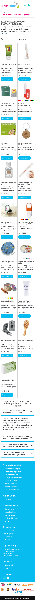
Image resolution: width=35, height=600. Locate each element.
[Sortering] (25, 39)
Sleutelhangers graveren (13, 472)
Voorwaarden (9, 599)
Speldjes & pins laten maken (14, 478)
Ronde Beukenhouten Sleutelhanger (25, 144)
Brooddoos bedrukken (12, 487)
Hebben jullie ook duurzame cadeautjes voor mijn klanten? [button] (14, 453)
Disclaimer (18, 599)
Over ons (8, 499)
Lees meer (4, 34)
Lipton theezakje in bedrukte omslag (7, 104)
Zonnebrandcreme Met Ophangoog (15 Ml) (26, 223)
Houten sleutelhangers (12, 469)
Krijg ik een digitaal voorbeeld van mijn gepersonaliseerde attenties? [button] (16, 437)
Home (3, 12)
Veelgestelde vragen (11, 518)
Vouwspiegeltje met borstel (7, 223)
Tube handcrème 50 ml (9, 64)
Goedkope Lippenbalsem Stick (25, 104)
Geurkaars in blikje (7, 301)
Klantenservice (10, 509)
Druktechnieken (10, 515)
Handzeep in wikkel (7, 380)
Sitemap (26, 599)
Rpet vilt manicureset (8, 341)
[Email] (4, 578)
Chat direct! (7, 537)
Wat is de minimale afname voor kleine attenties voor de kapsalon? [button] (16, 445)
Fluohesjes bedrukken (12, 490)
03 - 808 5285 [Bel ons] (8, 531)
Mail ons (6, 540)
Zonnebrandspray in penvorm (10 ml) (25, 183)
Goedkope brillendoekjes (5, 144)
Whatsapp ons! (8, 534)
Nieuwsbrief (9, 565)
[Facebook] (7, 578)
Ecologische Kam (24, 64)
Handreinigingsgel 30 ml (8, 183)
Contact (7, 521)
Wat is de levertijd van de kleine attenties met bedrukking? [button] (15, 411)
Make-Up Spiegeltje (7, 262)
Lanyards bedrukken (11, 475)
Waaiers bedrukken (11, 484)
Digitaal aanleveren (11, 512)
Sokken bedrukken (11, 481)
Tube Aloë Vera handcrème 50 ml (24, 302)
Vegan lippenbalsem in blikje (26, 262)
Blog (6, 568)
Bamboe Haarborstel (25, 341)
